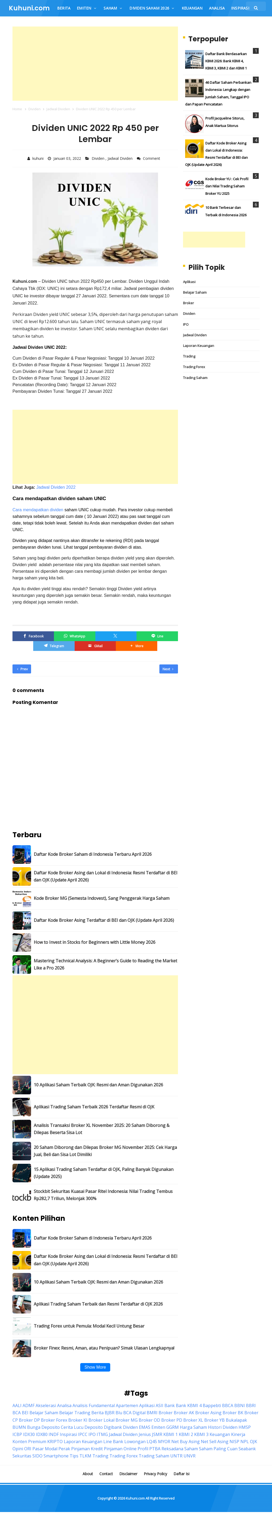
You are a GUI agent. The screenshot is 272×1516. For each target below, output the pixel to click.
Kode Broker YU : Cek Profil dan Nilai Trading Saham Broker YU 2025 (226, 186)
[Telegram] (54, 646)
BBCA (227, 1405)
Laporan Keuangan (198, 345)
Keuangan (220, 1434)
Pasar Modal (44, 1449)
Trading (189, 356)
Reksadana (172, 1449)
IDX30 (29, 1434)
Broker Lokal (101, 1420)
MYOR (164, 1441)
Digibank (113, 1427)
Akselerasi (46, 1405)
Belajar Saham (195, 292)
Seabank (247, 1449)
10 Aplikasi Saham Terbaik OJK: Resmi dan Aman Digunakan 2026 (98, 1085)
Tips (74, 1456)
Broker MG (127, 1420)
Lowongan (135, 1441)
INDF (54, 1434)
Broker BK (233, 1413)
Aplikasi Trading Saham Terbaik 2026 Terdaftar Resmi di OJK (94, 1107)
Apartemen (127, 1405)
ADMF (29, 1405)
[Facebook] (33, 636)
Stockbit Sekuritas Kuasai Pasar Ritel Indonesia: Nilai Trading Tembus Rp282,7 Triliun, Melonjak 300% (103, 1194)
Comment (152, 158)
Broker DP (29, 1420)
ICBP (17, 1434)
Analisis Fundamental (94, 1405)
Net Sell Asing (214, 1441)
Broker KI (77, 1420)
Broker (188, 303)
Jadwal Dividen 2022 (56, 487)
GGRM (172, 1427)
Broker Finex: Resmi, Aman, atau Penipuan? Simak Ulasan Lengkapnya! (104, 1348)
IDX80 (42, 1434)
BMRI (152, 1413)
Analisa (64, 1405)
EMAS (144, 1427)
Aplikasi (189, 281)
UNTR (176, 1456)
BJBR (109, 1413)
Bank (169, 1405)
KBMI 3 (201, 1434)
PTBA (154, 1449)
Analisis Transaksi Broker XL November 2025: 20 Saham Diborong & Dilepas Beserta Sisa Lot (101, 1128)
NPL (244, 1441)
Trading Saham (195, 377)
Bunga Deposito (43, 1427)
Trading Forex (194, 366)
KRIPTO (55, 1441)
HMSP (245, 1427)
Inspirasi (68, 1434)
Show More (95, 1367)
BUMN (19, 1427)
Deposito (93, 1427)
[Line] (157, 636)
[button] (136, 646)
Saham (191, 1449)
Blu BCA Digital (131, 1413)
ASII (159, 1405)
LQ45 (152, 1441)
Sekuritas (21, 1456)
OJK (253, 1441)
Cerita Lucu (72, 1427)
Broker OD (149, 1420)
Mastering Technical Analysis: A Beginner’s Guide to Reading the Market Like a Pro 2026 (105, 964)
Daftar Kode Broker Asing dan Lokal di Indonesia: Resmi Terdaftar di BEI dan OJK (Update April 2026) (105, 876)
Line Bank (113, 1441)
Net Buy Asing (185, 1441)
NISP (234, 1441)
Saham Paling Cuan (218, 1449)
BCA (16, 1413)
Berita (97, 1413)
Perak (64, 1449)
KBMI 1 (170, 1434)
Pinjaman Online (120, 1449)
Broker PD (171, 1420)
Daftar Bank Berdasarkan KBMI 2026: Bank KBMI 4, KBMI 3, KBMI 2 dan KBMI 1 (226, 60)
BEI (25, 1413)
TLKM (85, 1456)
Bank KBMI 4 (189, 1405)
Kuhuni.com (135, 1498)
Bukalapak (236, 1420)
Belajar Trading (74, 1413)
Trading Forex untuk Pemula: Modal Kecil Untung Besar (89, 1326)
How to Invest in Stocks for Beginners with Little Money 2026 (94, 942)
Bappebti (212, 1405)
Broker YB (214, 1420)
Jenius (145, 1434)
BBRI (251, 1405)
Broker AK (184, 1413)
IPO (186, 324)
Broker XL (193, 1420)
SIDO (37, 1456)
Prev (22, 668)
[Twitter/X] (116, 636)
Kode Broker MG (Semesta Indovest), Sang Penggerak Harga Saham (101, 898)
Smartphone (56, 1456)
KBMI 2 (186, 1434)
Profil (143, 1449)
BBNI (239, 1405)
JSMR (157, 1434)
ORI (27, 1449)
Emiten (158, 1427)
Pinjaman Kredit (87, 1449)
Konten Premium (29, 1441)
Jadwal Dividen (121, 158)
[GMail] (95, 646)
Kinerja (238, 1434)
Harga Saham (193, 1427)
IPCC (82, 1434)
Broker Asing (208, 1413)
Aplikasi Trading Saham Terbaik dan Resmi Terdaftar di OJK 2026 (98, 1304)
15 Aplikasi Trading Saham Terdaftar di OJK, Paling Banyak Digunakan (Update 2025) (103, 1172)
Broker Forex (54, 1420)
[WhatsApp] (74, 636)
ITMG (102, 1434)
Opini (17, 1449)
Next (168, 668)
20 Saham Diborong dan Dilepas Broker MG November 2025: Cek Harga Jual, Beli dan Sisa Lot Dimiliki (105, 1150)
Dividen (98, 158)
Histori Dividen (222, 1427)
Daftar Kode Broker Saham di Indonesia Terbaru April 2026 (93, 854)
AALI (17, 1405)
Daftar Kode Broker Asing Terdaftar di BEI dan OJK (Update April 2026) (104, 920)
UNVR (190, 1456)
